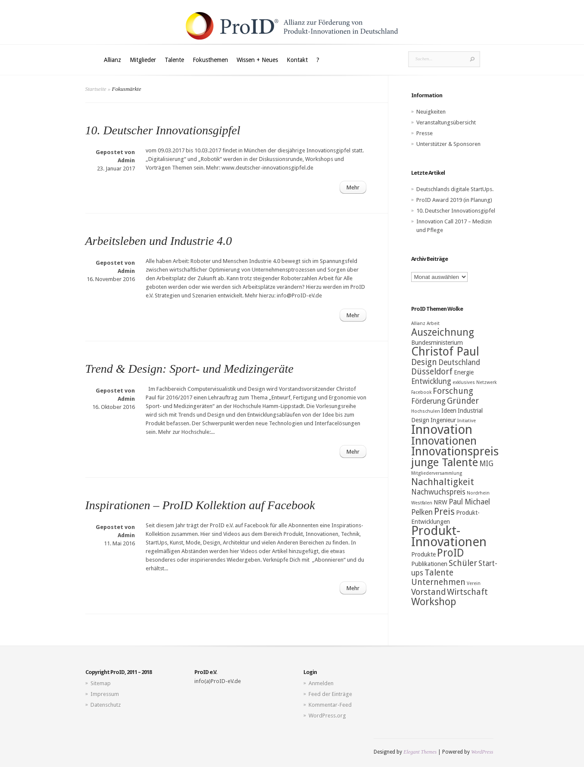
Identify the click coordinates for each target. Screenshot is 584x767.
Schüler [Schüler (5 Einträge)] (463, 563)
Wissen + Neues (257, 59)
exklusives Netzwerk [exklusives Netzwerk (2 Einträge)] (475, 382)
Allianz (112, 59)
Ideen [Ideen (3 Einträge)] (448, 410)
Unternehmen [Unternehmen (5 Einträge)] (438, 582)
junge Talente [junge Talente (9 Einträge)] (444, 462)
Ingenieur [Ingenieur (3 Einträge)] (443, 420)
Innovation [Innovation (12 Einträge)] (441, 429)
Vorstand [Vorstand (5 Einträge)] (428, 592)
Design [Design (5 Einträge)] (424, 362)
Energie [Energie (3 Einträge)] (464, 372)
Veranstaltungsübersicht (446, 122)
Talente (174, 59)
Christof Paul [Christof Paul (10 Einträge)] (445, 352)
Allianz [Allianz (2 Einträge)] (418, 323)
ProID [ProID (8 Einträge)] (450, 553)
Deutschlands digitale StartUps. (454, 189)
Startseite (95, 89)
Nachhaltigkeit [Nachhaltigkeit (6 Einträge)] (442, 481)
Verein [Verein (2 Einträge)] (474, 583)
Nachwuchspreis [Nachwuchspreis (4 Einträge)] (438, 492)
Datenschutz (106, 705)
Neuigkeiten (431, 111)
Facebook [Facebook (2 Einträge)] (421, 392)
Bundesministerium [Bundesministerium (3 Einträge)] (437, 342)
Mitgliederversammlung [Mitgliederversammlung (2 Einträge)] (436, 473)
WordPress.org (327, 715)
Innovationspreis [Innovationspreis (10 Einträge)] (455, 451)
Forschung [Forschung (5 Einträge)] (453, 391)
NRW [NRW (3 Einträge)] (440, 502)
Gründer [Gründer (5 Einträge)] (463, 401)
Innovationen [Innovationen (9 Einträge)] (444, 440)
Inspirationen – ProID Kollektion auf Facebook (200, 505)
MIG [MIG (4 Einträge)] (486, 463)
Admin (126, 160)
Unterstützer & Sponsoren (448, 144)
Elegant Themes (420, 752)
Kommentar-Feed (330, 705)
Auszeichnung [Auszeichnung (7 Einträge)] (442, 332)
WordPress (482, 752)
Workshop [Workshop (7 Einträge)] (433, 602)
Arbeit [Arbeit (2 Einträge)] (433, 323)
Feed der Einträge (330, 694)
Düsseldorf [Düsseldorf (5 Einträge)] (432, 372)
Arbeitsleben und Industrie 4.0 (158, 240)
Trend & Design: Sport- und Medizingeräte (189, 368)
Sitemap (101, 683)
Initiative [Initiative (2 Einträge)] (466, 421)
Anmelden (321, 683)
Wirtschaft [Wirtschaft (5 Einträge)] (467, 592)
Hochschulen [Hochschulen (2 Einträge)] (425, 411)
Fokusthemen (210, 59)
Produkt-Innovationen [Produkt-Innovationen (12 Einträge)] (449, 536)
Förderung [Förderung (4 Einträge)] (428, 401)
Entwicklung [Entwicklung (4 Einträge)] (431, 381)
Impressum (105, 694)
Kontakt (297, 59)
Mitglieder (143, 59)
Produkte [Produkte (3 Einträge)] (423, 554)
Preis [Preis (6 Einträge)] (444, 511)
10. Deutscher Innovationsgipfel (162, 130)
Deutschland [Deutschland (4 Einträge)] (459, 362)
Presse (424, 133)
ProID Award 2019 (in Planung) (454, 200)
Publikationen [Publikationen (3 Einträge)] (429, 563)
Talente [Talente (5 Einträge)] (439, 573)
